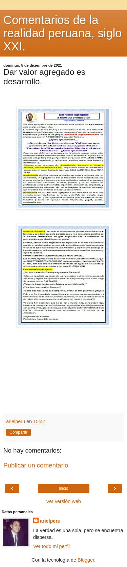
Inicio (63, 488)
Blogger (86, 560)
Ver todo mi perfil (51, 546)
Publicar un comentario (35, 465)
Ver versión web (63, 501)
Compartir (18, 432)
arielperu (50, 521)
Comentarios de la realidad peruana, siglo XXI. (62, 33)
